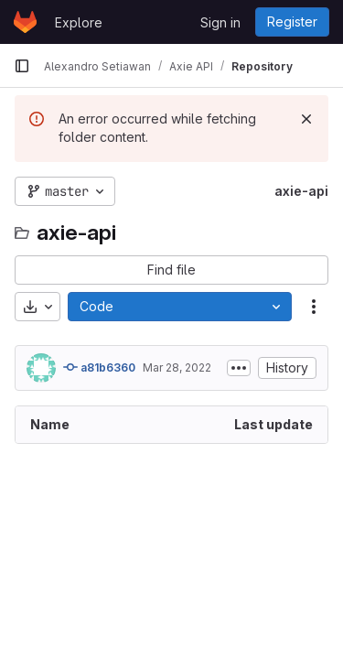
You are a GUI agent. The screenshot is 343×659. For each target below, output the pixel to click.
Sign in (220, 22)
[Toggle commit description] (239, 368)
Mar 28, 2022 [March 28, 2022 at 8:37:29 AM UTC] (177, 367)
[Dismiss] (306, 119)
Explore (78, 22)
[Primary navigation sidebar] (22, 66)
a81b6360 (99, 367)
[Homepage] (25, 22)
